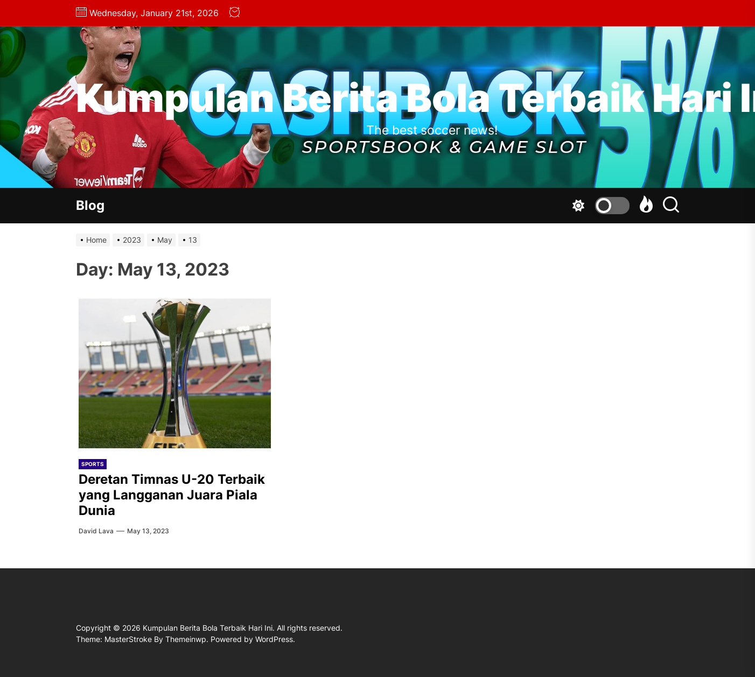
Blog (90, 205)
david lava (96, 531)
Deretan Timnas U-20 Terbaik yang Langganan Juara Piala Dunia (172, 494)
